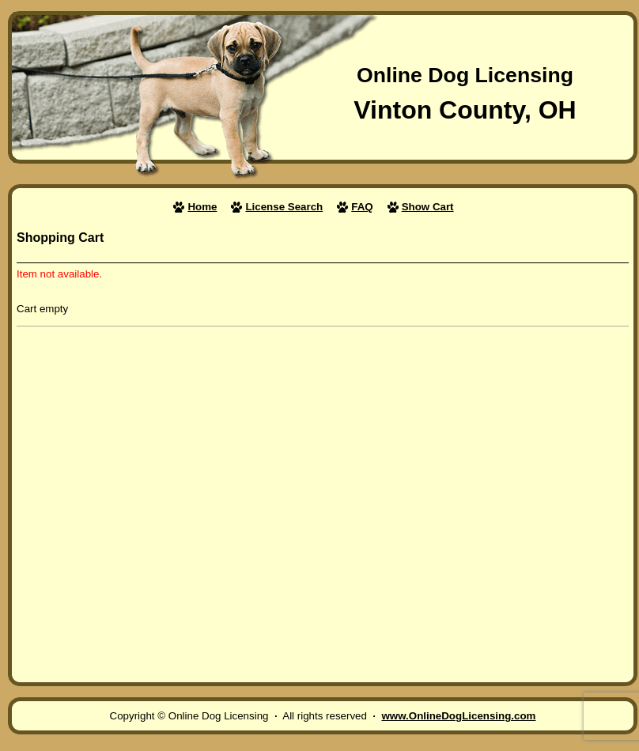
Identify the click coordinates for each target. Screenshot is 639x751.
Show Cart (428, 207)
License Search (284, 207)
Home (202, 207)
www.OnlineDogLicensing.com (458, 716)
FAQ (361, 207)
